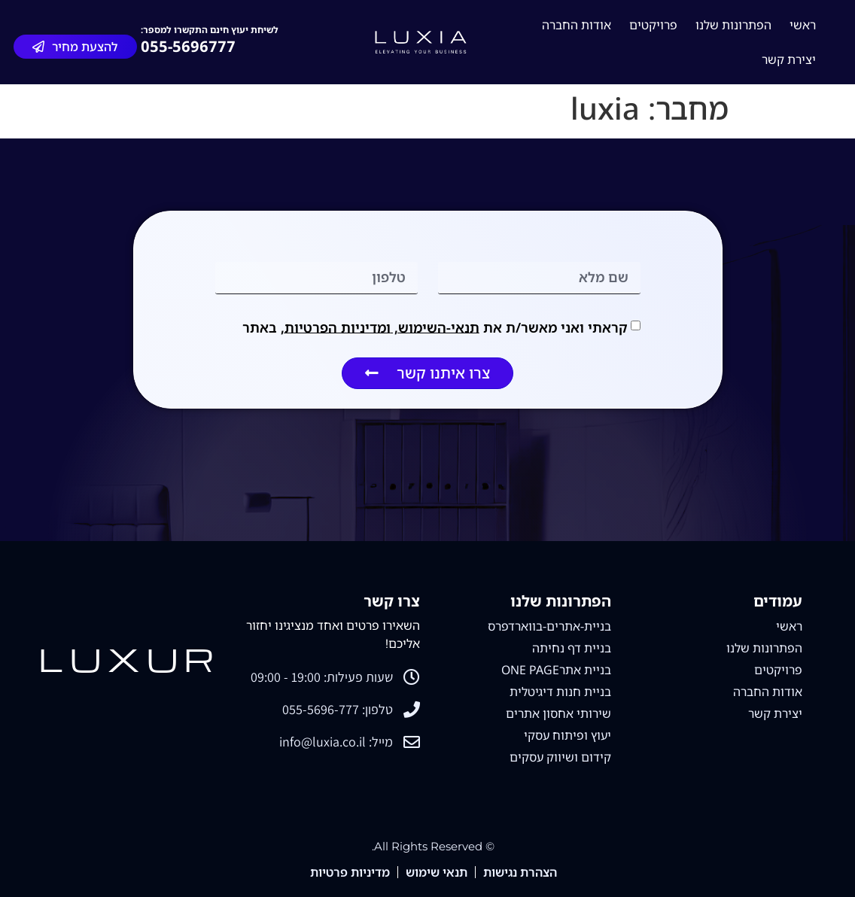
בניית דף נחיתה (571, 648)
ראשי (803, 25)
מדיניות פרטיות (350, 872)
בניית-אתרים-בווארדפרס (549, 626)
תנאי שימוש (436, 872)
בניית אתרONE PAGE (556, 669)
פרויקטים (653, 25)
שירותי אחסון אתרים (558, 713)
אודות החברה (576, 25)
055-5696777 (188, 46)
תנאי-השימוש (438, 327)
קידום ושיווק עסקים (560, 757)
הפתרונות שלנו (733, 25)
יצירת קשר (789, 59)
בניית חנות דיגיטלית (560, 691)
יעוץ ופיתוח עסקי (567, 735)
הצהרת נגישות (520, 872)
